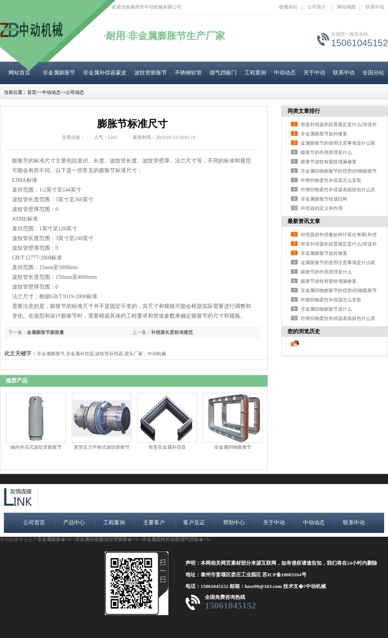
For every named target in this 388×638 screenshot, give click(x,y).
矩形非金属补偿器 (167, 447)
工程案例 (255, 73)
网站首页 (19, 73)
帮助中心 (234, 523)
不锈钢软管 (188, 73)
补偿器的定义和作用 (322, 208)
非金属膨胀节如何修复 (324, 134)
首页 (31, 92)
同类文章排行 (304, 111)
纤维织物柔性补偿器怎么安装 (331, 180)
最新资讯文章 (304, 221)
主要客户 (154, 523)
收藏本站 (288, 7)
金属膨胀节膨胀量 (45, 332)
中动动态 (285, 73)
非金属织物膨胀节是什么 (326, 309)
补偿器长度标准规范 (172, 332)
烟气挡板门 (223, 73)
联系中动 (374, 7)
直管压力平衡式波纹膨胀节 (102, 447)
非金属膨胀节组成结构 (324, 199)
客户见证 (194, 523)
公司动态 (75, 92)
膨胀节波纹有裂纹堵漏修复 (329, 161)
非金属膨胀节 (59, 73)
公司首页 (34, 523)
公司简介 (316, 7)
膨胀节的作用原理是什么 (326, 152)
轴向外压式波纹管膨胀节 (36, 447)
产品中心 (74, 523)
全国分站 (373, 73)
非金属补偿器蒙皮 (104, 73)
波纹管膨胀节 (150, 73)
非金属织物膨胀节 (232, 447)
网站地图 (346, 7)
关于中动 (314, 73)
